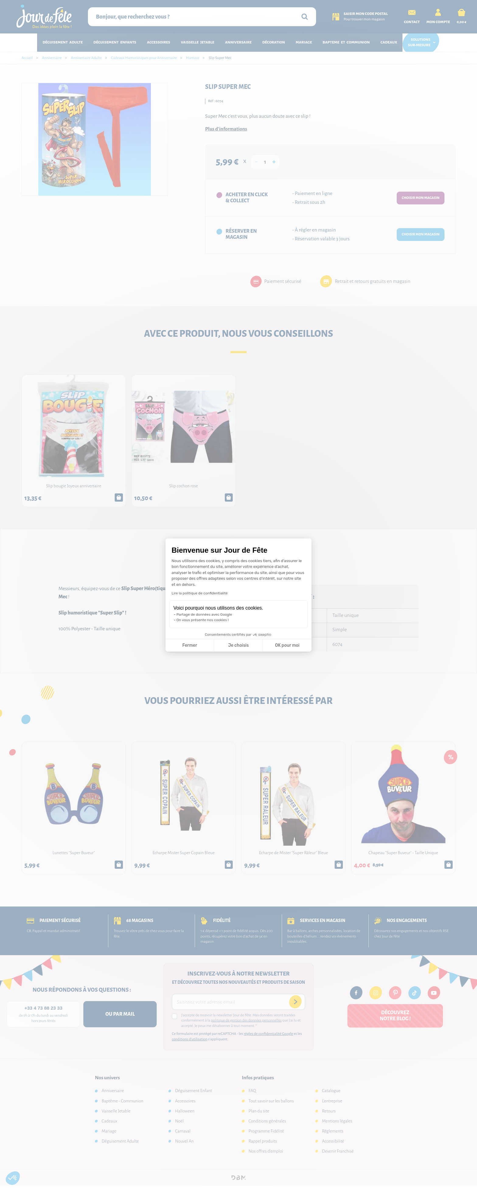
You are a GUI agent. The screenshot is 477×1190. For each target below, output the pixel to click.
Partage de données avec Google (204, 614)
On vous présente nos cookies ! (202, 620)
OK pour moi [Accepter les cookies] (287, 645)
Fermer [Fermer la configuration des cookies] (189, 645)
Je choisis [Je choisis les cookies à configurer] (238, 645)
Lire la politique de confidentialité (200, 593)
